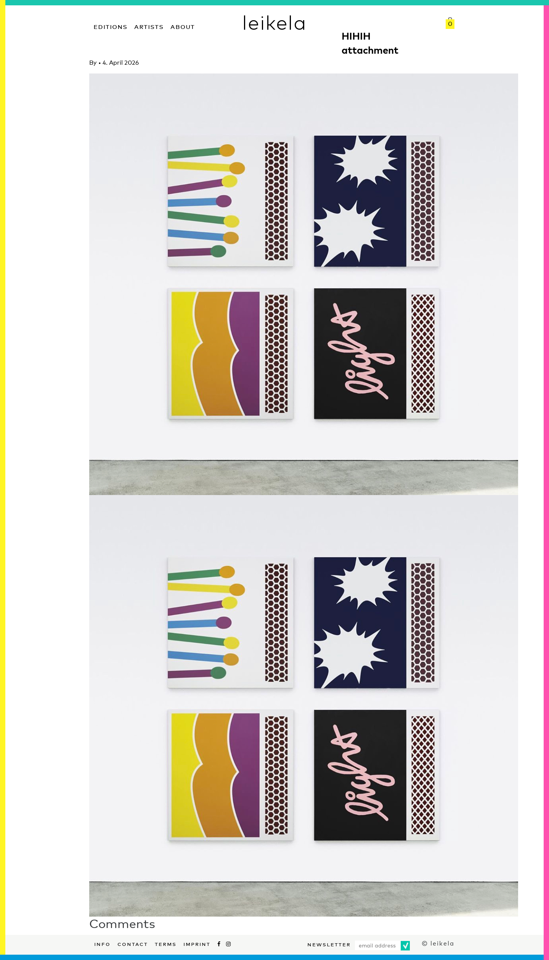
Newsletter (329, 943)
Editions (110, 26)
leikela (274, 22)
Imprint (196, 943)
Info (102, 943)
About (182, 26)
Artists (149, 26)
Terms (166, 943)
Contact (132, 943)
